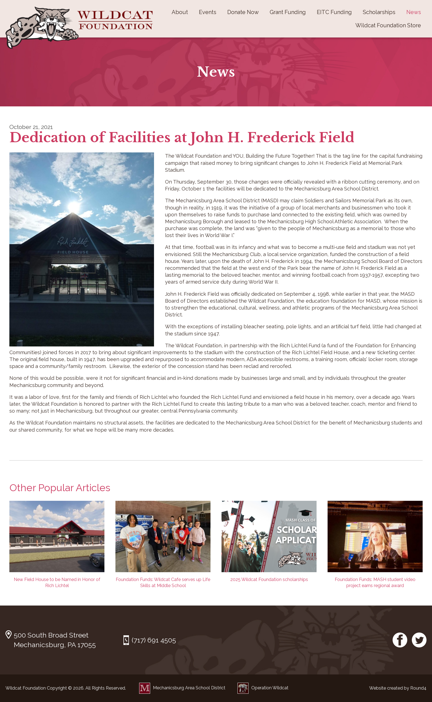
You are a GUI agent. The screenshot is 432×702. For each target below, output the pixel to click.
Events (207, 12)
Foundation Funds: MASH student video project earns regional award (375, 544)
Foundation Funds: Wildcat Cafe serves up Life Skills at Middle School (162, 544)
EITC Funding (334, 12)
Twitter (419, 640)
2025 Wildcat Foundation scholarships (269, 541)
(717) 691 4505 (154, 640)
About (180, 12)
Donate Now (243, 12)
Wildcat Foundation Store (388, 25)
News (413, 12)
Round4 (418, 688)
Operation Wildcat (262, 687)
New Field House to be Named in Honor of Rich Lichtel (56, 544)
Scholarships (379, 12)
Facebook (400, 640)
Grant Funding (288, 12)
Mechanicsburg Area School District (182, 687)
